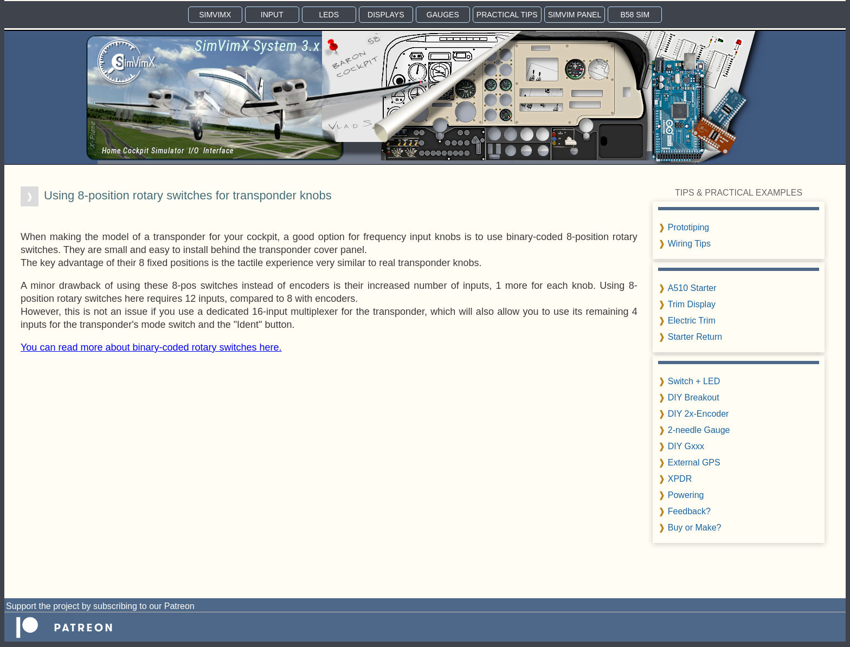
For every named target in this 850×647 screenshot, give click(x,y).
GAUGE (443, 14)
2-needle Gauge (699, 430)
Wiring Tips (689, 243)
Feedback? (689, 511)
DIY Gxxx (686, 446)
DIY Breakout (693, 397)
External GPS (694, 462)
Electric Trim (692, 320)
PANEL (575, 14)
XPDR (680, 478)
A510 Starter (692, 288)
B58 (634, 14)
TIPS (507, 14)
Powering (686, 495)
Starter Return (695, 336)
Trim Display (692, 304)
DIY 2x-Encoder (698, 413)
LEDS (329, 14)
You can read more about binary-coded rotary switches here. (151, 347)
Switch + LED (694, 381)
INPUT (272, 14)
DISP (386, 14)
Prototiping (689, 227)
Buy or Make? (695, 527)
